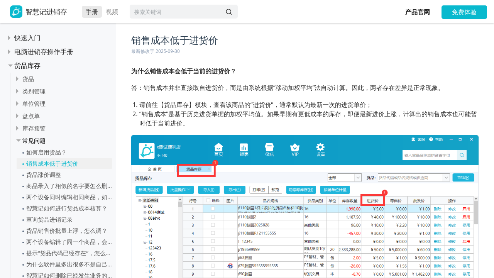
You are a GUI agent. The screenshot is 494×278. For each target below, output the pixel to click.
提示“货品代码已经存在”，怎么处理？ (69, 253)
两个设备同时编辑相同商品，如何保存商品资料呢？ (69, 197)
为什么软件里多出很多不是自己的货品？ (69, 264)
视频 (112, 11)
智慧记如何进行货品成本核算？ (66, 208)
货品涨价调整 (43, 174)
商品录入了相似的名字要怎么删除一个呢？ (69, 186)
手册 (92, 11)
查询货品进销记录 (49, 219)
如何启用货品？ (46, 152)
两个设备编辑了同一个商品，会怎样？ (69, 242)
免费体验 (464, 12)
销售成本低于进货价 (52, 163)
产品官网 (417, 12)
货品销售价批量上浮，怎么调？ (66, 230)
